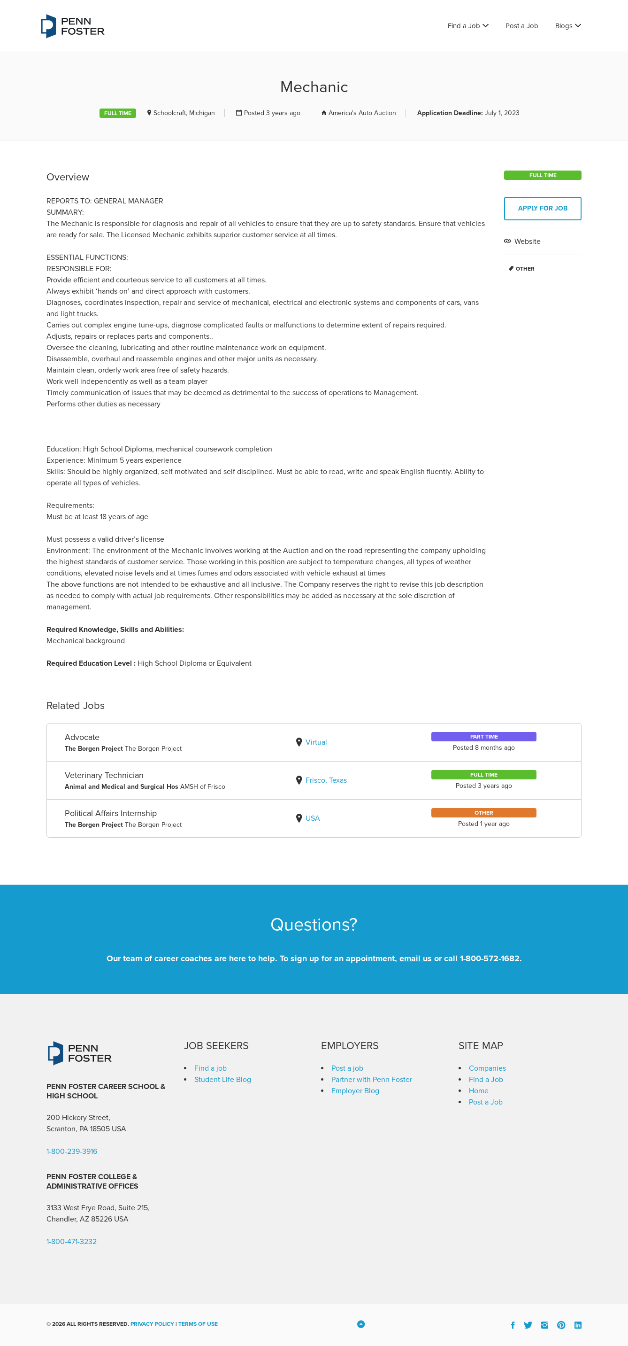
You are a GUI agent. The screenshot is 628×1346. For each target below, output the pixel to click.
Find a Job (464, 26)
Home (479, 1091)
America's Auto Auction (362, 113)
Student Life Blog (222, 1079)
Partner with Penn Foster (371, 1079)
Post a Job (521, 26)
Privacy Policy (152, 1324)
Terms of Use (198, 1324)
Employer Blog (355, 1091)
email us (415, 958)
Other (525, 268)
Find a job (210, 1068)
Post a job (347, 1068)
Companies (487, 1068)
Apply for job (542, 208)
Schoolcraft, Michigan (184, 113)
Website (527, 241)
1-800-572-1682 (490, 958)
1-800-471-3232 (71, 1241)
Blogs (564, 26)
